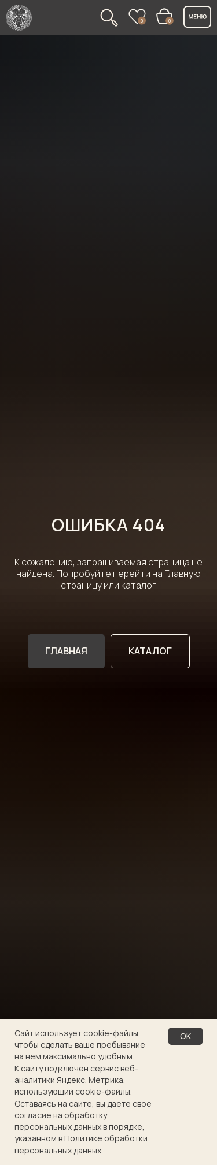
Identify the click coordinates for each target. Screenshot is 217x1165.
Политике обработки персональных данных (81, 1144)
